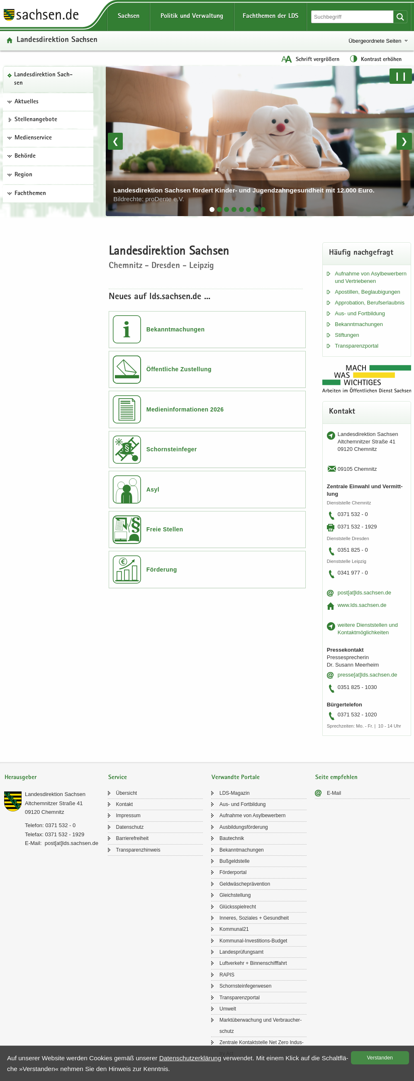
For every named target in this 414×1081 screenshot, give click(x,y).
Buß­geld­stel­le (234, 861)
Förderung (161, 569)
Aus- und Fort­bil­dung (360, 313)
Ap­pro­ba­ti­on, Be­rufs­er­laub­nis (369, 302)
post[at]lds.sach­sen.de (364, 592)
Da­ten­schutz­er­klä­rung (190, 1058)
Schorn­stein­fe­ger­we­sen (245, 986)
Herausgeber (21, 777)
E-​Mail (334, 793)
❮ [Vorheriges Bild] (115, 141)
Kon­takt (124, 804)
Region (23, 175)
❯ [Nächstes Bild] (404, 141)
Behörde (25, 156)
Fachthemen (30, 193)
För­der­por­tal (232, 872)
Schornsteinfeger (171, 449)
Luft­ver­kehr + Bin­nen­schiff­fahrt (253, 963)
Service (117, 777)
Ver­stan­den (380, 1058)
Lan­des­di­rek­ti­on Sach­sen (43, 79)
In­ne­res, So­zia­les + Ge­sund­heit (254, 918)
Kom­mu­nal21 (234, 929)
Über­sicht (126, 793)
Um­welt (227, 1009)
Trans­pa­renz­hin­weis (138, 850)
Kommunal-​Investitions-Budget (253, 941)
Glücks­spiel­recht (237, 907)
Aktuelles (27, 102)
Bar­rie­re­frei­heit (132, 838)
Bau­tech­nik (231, 838)
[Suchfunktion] (353, 16)
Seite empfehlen (336, 777)
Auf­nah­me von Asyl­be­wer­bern (252, 815)
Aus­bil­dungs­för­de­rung (243, 827)
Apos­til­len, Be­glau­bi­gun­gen (367, 292)
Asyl (152, 489)
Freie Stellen (164, 529)
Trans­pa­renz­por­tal (356, 346)
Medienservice (33, 138)
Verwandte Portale (236, 777)
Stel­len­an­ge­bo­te (36, 120)
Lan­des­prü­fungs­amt (241, 952)
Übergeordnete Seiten (374, 41)
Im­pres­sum (128, 815)
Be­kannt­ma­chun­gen (359, 324)
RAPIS (226, 975)
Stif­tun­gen (347, 335)
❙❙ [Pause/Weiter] (401, 75)
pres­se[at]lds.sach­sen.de (367, 675)
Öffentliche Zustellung (179, 369)
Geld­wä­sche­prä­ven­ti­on (244, 884)
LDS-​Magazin (234, 793)
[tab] (211, 209)
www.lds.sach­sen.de (362, 605)
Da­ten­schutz (130, 827)
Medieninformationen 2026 (185, 409)
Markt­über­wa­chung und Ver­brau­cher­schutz (260, 1025)
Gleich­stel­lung (235, 895)
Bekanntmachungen (175, 329)
